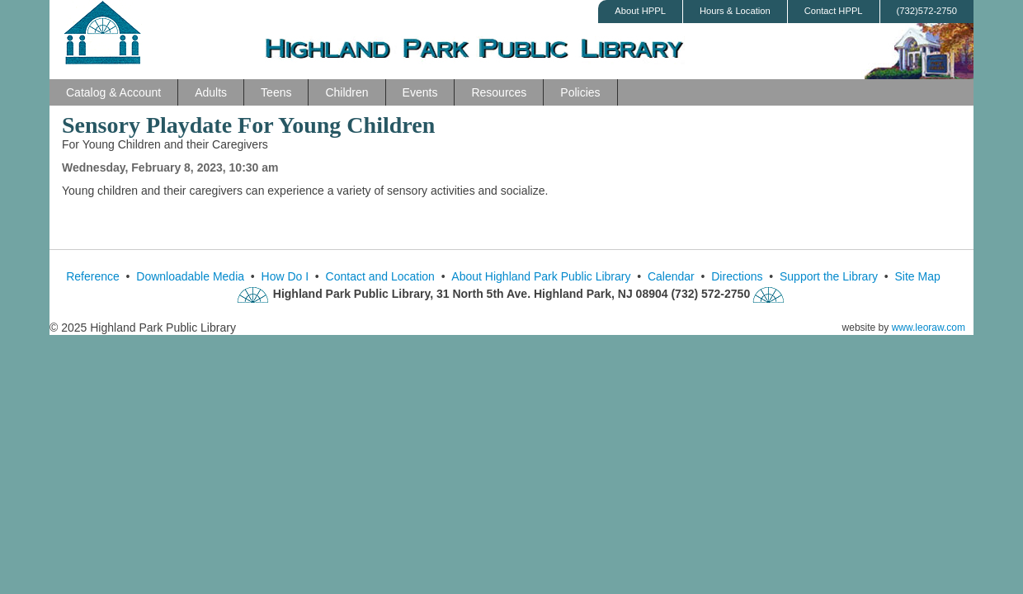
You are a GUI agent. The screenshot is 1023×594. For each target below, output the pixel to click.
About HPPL (640, 11)
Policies (580, 92)
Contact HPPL (833, 11)
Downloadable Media (190, 276)
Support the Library (829, 276)
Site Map (917, 276)
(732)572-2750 (927, 11)
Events (420, 92)
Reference (93, 276)
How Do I (285, 276)
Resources (498, 92)
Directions (736, 276)
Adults (211, 92)
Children (346, 92)
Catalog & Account (113, 92)
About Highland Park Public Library (540, 276)
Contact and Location (380, 276)
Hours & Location (735, 11)
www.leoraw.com (928, 327)
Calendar (671, 276)
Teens (276, 92)
